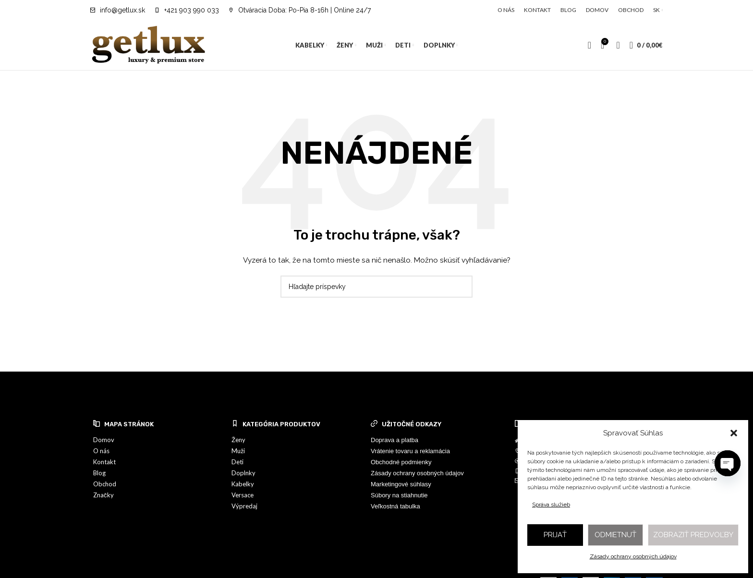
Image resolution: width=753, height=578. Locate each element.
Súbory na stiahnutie (399, 495)
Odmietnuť (615, 534)
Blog (99, 473)
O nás (101, 451)
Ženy (238, 440)
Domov (103, 440)
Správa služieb (551, 504)
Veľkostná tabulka (395, 506)
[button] (734, 433)
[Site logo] (148, 44)
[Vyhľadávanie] (589, 45)
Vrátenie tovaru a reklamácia (410, 451)
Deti (237, 462)
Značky (103, 495)
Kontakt (104, 462)
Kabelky (242, 484)
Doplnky (243, 473)
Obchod (104, 484)
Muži (238, 451)
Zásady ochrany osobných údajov (633, 556)
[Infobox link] (117, 10)
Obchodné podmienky (401, 462)
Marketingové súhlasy (401, 484)
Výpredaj (244, 506)
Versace (242, 495)
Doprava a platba (394, 440)
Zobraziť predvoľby (693, 534)
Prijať (555, 534)
